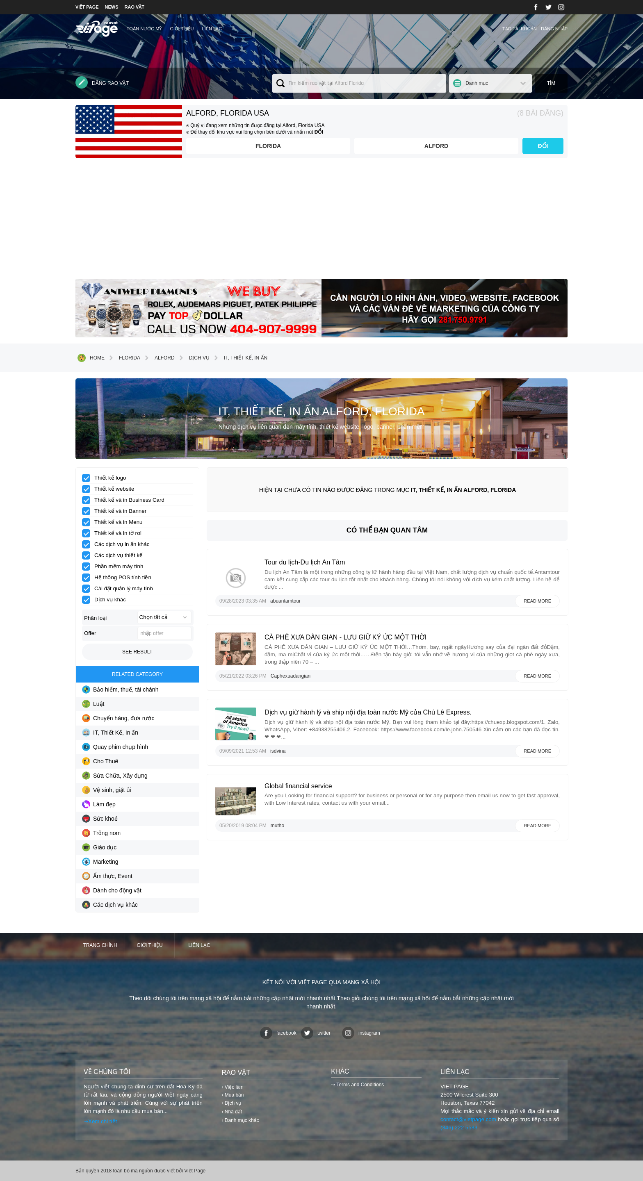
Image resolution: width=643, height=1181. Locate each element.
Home (91, 358)
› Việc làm (232, 1087)
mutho (277, 825)
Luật (93, 704)
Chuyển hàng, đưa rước (118, 718)
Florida (268, 146)
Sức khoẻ (100, 819)
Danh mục (476, 83)
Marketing (100, 862)
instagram (361, 1033)
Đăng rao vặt (102, 82)
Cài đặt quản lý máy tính (120, 589)
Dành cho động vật (111, 890)
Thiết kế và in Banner (117, 511)
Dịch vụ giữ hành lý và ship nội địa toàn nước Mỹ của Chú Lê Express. (368, 712)
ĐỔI (543, 146)
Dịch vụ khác (106, 600)
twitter (316, 1033)
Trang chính (100, 945)
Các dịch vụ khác (110, 905)
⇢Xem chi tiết (100, 1121)
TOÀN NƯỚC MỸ (144, 28)
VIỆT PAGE (87, 7)
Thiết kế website (110, 489)
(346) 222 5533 (458, 1127)
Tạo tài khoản (519, 28)
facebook (278, 1033)
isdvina (277, 751)
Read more (537, 600)
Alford (436, 146)
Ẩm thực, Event (107, 876)
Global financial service (298, 786)
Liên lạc (212, 28)
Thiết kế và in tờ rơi (114, 533)
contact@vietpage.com (468, 1119)
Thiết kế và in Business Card (126, 500)
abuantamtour (285, 601)
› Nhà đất (231, 1112)
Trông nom (101, 833)
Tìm (551, 83)
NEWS (112, 7)
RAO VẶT (135, 7)
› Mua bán (232, 1095)
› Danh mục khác (240, 1120)
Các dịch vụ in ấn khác (118, 544)
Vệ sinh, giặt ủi (106, 790)
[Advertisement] (321, 221)
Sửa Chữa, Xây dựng (115, 775)
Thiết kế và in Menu (115, 522)
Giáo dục (99, 847)
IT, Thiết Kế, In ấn (239, 358)
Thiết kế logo (107, 478)
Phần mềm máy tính (115, 566)
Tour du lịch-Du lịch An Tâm (304, 562)
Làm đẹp (99, 804)
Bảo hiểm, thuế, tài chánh (120, 689)
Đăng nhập (554, 28)
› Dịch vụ (231, 1103)
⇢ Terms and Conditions (357, 1085)
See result (137, 652)
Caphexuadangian (290, 676)
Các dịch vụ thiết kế (115, 555)
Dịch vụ (193, 358)
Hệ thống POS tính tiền (119, 577)
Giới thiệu (182, 28)
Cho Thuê (100, 761)
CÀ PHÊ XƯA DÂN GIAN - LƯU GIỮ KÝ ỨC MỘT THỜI (345, 637)
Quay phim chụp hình (115, 747)
